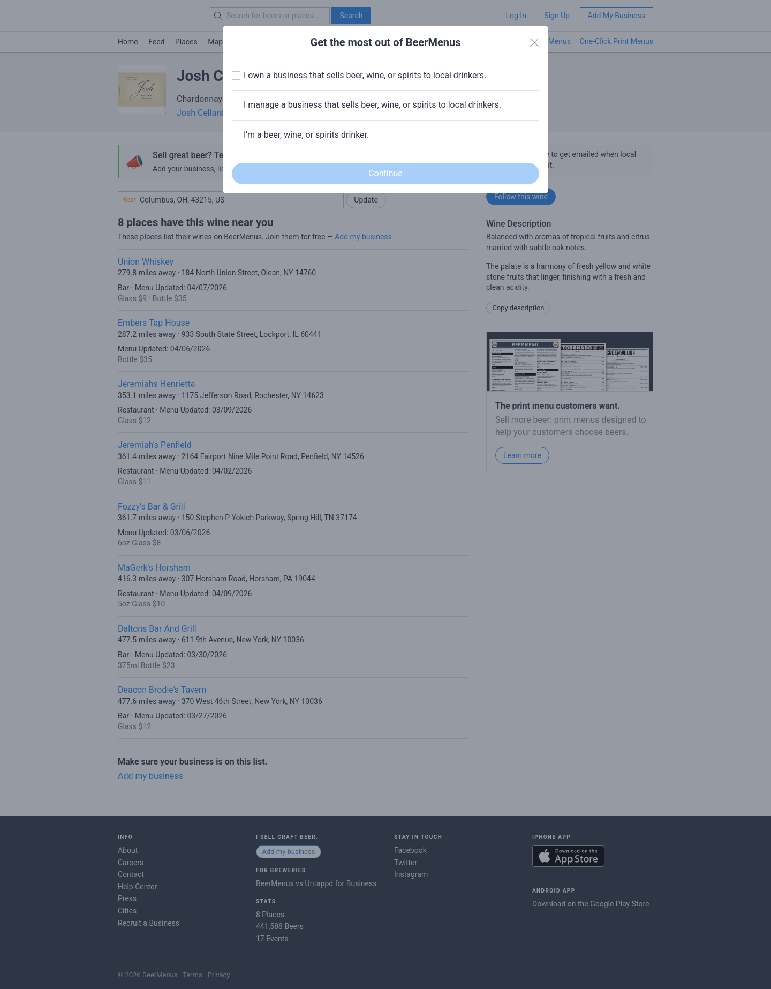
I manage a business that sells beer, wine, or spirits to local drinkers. (372, 105)
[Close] (534, 43)
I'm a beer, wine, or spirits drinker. (306, 135)
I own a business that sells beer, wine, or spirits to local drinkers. (365, 75)
